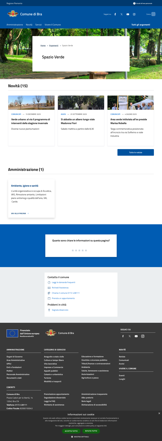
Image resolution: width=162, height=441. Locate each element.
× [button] (159, 413)
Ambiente (86, 367)
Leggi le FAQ (49, 401)
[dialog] (81, 426)
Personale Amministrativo (18, 374)
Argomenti (53, 45)
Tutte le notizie (135, 152)
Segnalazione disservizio (55, 397)
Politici (10, 370)
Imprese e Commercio (53, 367)
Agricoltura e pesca (90, 377)
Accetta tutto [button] (71, 431)
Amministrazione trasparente (94, 394)
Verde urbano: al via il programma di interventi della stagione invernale (30, 121)
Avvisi (63, 114)
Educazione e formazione (93, 356)
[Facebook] (110, 14)
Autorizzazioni (88, 374)
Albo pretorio (87, 397)
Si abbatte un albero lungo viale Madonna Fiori (78, 121)
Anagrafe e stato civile (54, 356)
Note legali (86, 401)
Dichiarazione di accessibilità (94, 404)
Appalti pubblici (51, 370)
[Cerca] (152, 14)
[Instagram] (129, 14)
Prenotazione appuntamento (56, 394)
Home (43, 45)
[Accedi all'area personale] (142, 3)
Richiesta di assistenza (54, 404)
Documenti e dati (14, 377)
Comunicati (16, 114)
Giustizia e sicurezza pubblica (94, 360)
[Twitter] (117, 14)
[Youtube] (123, 14)
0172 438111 (21, 404)
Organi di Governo (15, 356)
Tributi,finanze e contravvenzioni (96, 363)
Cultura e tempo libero (54, 360)
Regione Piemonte (14, 3)
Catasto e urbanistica (53, 374)
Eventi (122, 375)
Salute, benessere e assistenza (95, 370)
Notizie (122, 356)
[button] (81, 436)
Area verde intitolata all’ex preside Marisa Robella (128, 121)
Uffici (9, 363)
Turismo (47, 377)
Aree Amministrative (16, 360)
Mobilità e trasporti (52, 381)
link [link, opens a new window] (105, 426)
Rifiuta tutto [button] (91, 431)
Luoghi (122, 378)
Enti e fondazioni (14, 367)
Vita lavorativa (50, 363)
